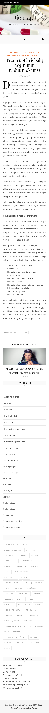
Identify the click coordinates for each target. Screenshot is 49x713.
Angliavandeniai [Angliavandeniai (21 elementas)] (12, 550)
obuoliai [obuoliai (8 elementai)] (8, 605)
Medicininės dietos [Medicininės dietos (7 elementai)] (14, 599)
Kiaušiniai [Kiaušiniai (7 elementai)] (32, 588)
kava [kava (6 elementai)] (6, 588)
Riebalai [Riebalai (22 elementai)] (21, 615)
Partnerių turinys (10, 472)
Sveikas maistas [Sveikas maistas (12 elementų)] (12, 632)
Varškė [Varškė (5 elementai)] (7, 643)
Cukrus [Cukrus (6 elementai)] (8, 566)
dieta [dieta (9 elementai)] (7, 572)
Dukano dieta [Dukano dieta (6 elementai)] (21, 572)
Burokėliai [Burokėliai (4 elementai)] (9, 561)
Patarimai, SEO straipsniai (14, 665)
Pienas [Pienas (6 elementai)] (38, 605)
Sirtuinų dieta (10, 435)
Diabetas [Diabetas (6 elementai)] (35, 566)
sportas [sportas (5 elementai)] (28, 621)
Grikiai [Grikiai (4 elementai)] (24, 577)
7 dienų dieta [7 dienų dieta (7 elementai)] (11, 544)
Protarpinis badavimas (14, 429)
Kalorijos (8, 490)
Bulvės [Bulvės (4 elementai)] (34, 555)
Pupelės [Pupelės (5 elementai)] (8, 615)
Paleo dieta (9, 422)
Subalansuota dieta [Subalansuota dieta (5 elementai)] (14, 626)
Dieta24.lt (24, 17)
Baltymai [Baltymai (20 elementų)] (9, 555)
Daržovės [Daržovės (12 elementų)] (21, 566)
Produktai (7, 484)
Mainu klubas (9, 671)
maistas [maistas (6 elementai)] (37, 594)
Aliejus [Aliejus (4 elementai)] (26, 544)
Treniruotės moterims (13, 521)
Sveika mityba (9, 502)
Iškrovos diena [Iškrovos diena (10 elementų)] (12, 583)
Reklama (17, 3)
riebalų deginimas (10, 332)
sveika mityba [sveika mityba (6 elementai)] (37, 626)
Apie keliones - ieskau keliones (16, 681)
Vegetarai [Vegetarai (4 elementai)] (34, 643)
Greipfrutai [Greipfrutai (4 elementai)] (10, 577)
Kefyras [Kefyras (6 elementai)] (18, 588)
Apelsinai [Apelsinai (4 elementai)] (31, 550)
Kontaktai (7, 3)
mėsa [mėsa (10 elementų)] (31, 599)
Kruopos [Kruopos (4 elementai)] (8, 594)
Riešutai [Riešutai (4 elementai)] (34, 615)
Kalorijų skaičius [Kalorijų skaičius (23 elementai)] (33, 583)
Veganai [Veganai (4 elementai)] (20, 643)
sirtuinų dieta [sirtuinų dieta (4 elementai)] (11, 621)
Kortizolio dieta (11, 416)
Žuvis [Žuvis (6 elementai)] (7, 648)
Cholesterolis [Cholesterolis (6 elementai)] (27, 561)
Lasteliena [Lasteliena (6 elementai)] (23, 594)
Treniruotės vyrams (30, 56)
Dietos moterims (10, 448)
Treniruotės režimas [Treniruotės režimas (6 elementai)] (14, 637)
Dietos (5, 390)
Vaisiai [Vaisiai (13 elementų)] (33, 637)
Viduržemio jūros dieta (14, 441)
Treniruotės (17, 52)
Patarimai (7, 478)
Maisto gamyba (9, 466)
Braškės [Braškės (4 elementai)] (22, 555)
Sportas (6, 496)
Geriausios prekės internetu (15, 675)
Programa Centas (10, 678)
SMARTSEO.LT (38, 705)
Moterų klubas (9, 668)
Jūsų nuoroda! (12, 688)
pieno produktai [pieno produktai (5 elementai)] (12, 610)
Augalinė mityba (11, 396)
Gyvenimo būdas (10, 460)
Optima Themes (31, 708)
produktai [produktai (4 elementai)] (31, 610)
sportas (24, 332)
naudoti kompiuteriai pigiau (15, 684)
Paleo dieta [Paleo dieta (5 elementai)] (24, 605)
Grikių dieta (9, 403)
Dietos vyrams (9, 454)
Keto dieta (9, 409)
